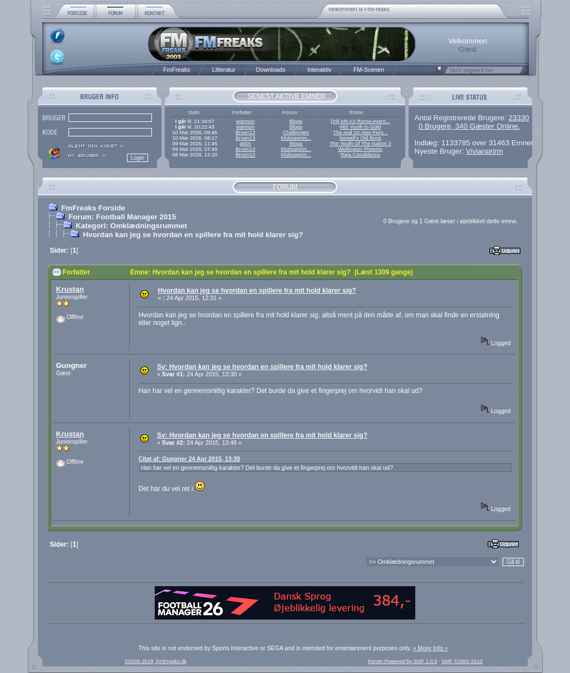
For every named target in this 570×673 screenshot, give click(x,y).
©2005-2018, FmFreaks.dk (155, 661)
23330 (518, 118)
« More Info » (430, 648)
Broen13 (245, 132)
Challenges (296, 132)
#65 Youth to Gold (360, 127)
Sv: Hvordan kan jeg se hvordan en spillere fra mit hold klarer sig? (262, 367)
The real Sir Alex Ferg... (360, 132)
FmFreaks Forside (93, 208)
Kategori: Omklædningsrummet (131, 226)
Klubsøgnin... (296, 138)
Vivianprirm (484, 151)
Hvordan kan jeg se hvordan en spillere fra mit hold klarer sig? (193, 234)
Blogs (295, 121)
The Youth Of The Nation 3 (360, 143)
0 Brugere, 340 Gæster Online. (469, 126)
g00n (245, 143)
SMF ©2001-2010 (462, 661)
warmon (245, 121)
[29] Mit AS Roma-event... (360, 121)
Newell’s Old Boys (360, 138)
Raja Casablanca (360, 155)
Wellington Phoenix (360, 149)
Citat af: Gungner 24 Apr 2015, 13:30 (189, 458)
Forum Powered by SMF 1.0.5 (402, 661)
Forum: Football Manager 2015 (122, 217)
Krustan (70, 289)
